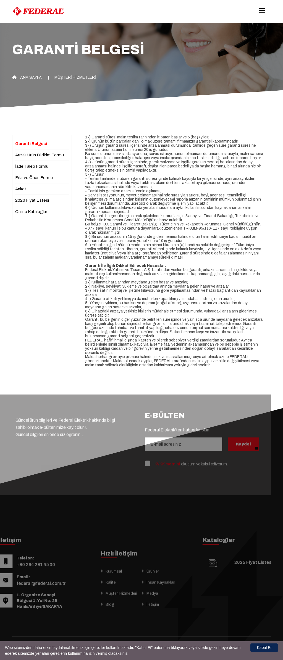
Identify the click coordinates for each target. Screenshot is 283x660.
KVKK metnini (167, 457)
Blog (110, 612)
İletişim (152, 612)
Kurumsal (114, 579)
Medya (152, 601)
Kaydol (243, 437)
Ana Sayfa (27, 77)
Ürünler (152, 579)
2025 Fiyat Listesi (261, 562)
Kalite (111, 590)
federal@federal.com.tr (33, 583)
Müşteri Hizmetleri (75, 77)
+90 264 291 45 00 (28, 564)
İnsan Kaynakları (160, 590)
